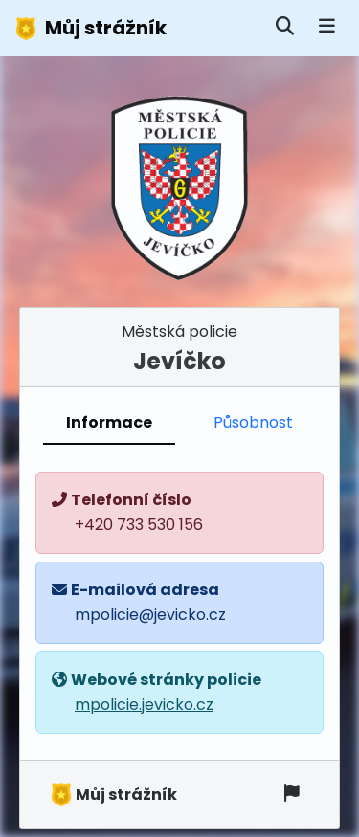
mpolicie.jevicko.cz (144, 705)
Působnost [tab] (253, 422)
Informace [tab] (109, 422)
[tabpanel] (179, 602)
